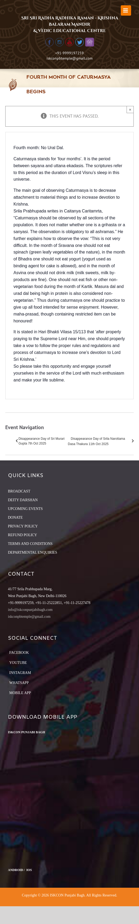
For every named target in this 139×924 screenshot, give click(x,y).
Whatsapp (19, 683)
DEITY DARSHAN (23, 500)
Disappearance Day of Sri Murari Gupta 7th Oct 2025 (41, 441)
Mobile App (20, 693)
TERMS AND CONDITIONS (30, 544)
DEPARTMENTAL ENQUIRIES (32, 552)
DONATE (15, 517)
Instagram (20, 673)
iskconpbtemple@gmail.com (69, 58)
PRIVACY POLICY (23, 526)
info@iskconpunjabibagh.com (30, 610)
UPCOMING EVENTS (25, 509)
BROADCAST (19, 491)
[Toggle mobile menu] (126, 10)
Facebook (19, 653)
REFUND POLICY (22, 535)
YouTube (18, 663)
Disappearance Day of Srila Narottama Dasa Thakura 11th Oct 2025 (96, 441)
